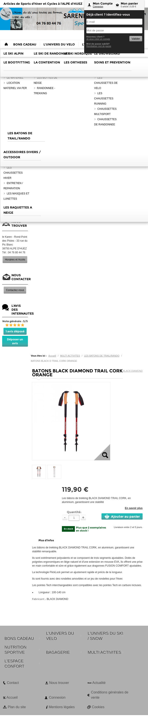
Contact (13, 683)
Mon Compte (103, 3)
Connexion (98, 6)
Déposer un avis (15, 341)
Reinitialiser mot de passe (98, 46)
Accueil (52, 355)
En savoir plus (134, 508)
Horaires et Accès (15, 259)
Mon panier (129, 3)
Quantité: (74, 512)
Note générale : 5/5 (15, 321)
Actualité (99, 683)
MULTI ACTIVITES (70, 355)
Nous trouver (59, 683)
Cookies (98, 707)
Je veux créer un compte (98, 39)
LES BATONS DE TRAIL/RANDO (101, 355)
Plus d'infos (46, 540)
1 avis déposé (15, 331)
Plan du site (17, 707)
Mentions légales (62, 707)
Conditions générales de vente (110, 694)
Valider (136, 38)
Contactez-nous (15, 290)
